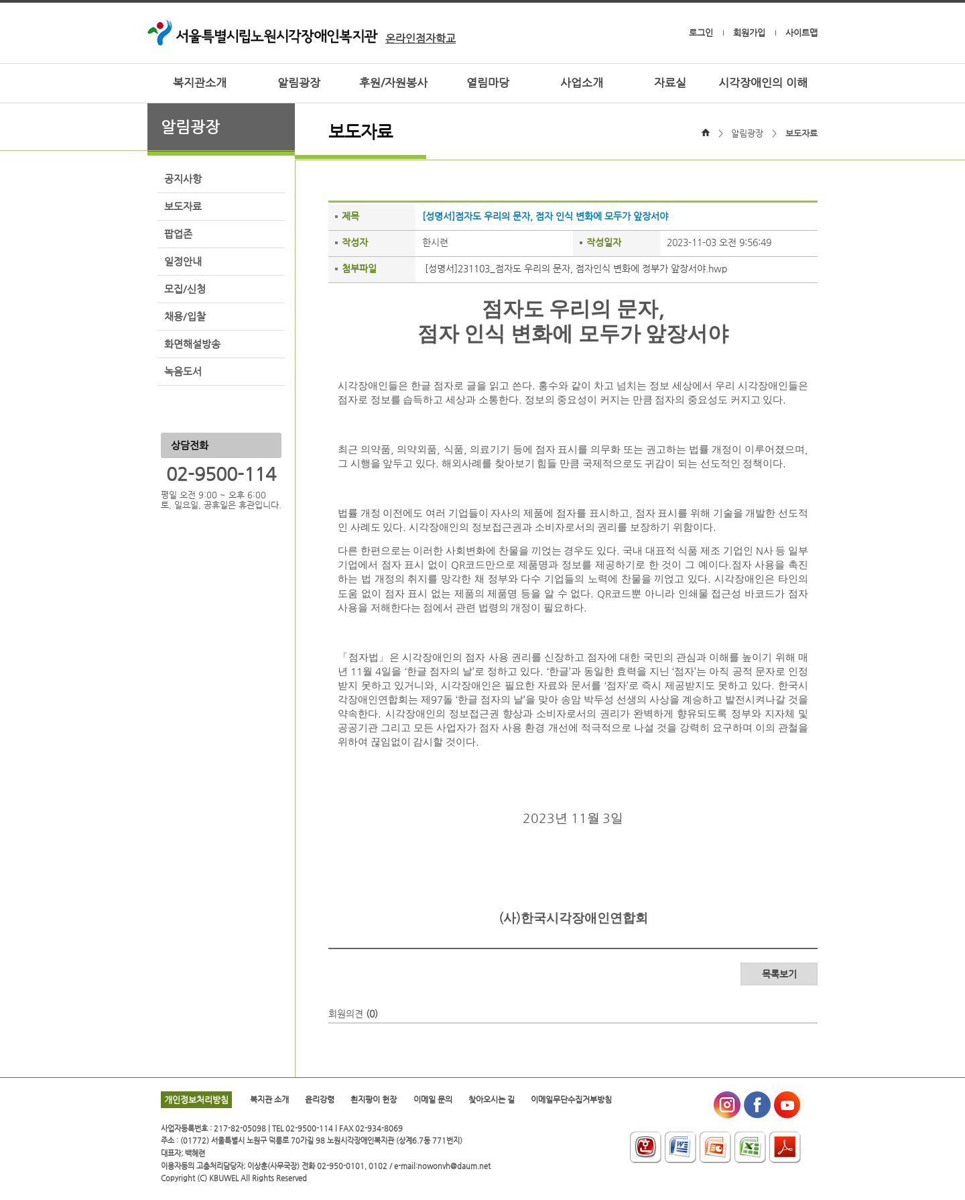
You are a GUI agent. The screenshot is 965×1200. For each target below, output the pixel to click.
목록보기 (779, 974)
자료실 (670, 82)
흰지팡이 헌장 (373, 1099)
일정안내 (183, 262)
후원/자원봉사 (393, 82)
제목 (350, 216)
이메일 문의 (432, 1099)
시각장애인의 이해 (763, 82)
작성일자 (603, 242)
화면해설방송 (192, 344)
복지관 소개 (269, 1099)
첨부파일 (359, 268)
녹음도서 (183, 372)
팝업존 (178, 234)
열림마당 (487, 82)
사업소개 (581, 82)
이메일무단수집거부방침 (571, 1099)
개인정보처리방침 (196, 1100)
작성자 (355, 242)
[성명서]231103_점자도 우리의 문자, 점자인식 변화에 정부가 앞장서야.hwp (576, 268)
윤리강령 (319, 1099)
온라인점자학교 (420, 38)
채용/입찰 (185, 317)
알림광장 (298, 82)
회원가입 (749, 33)
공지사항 (183, 179)
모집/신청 (185, 289)
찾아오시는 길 (491, 1099)
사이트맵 (801, 33)
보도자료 (183, 207)
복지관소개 (200, 82)
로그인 (701, 33)
